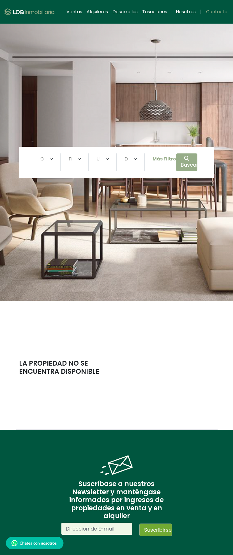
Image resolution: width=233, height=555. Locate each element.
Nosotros (186, 11)
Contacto (216, 11)
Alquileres (97, 11)
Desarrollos (125, 11)
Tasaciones (154, 11)
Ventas (74, 11)
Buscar (189, 162)
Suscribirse (158, 529)
